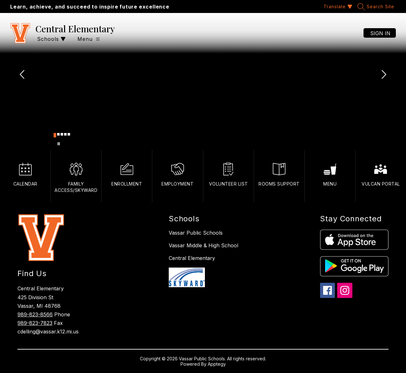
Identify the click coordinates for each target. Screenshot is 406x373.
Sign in (380, 33)
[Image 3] (62, 134)
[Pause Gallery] (59, 144)
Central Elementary (192, 258)
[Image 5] (69, 134)
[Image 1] (55, 135)
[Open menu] (89, 39)
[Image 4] (65, 134)
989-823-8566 (35, 314)
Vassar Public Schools (196, 233)
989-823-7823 (34, 323)
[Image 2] (58, 134)
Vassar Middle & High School (203, 245)
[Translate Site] (337, 6)
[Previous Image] (23, 75)
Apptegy (217, 364)
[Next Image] (383, 75)
